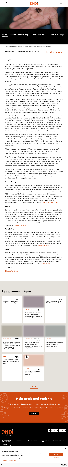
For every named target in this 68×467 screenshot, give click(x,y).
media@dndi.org (12, 271)
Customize (4, 460)
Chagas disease (28, 276)
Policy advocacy (10, 276)
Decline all (56, 457)
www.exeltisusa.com (20, 225)
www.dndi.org (45, 263)
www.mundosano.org (45, 245)
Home (3, 9)
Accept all (56, 454)
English (23, 60)
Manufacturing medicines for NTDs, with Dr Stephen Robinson (32, 373)
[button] (47, 52)
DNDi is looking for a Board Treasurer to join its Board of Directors (11, 361)
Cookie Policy (12, 460)
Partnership (19, 276)
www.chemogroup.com (50, 202)
